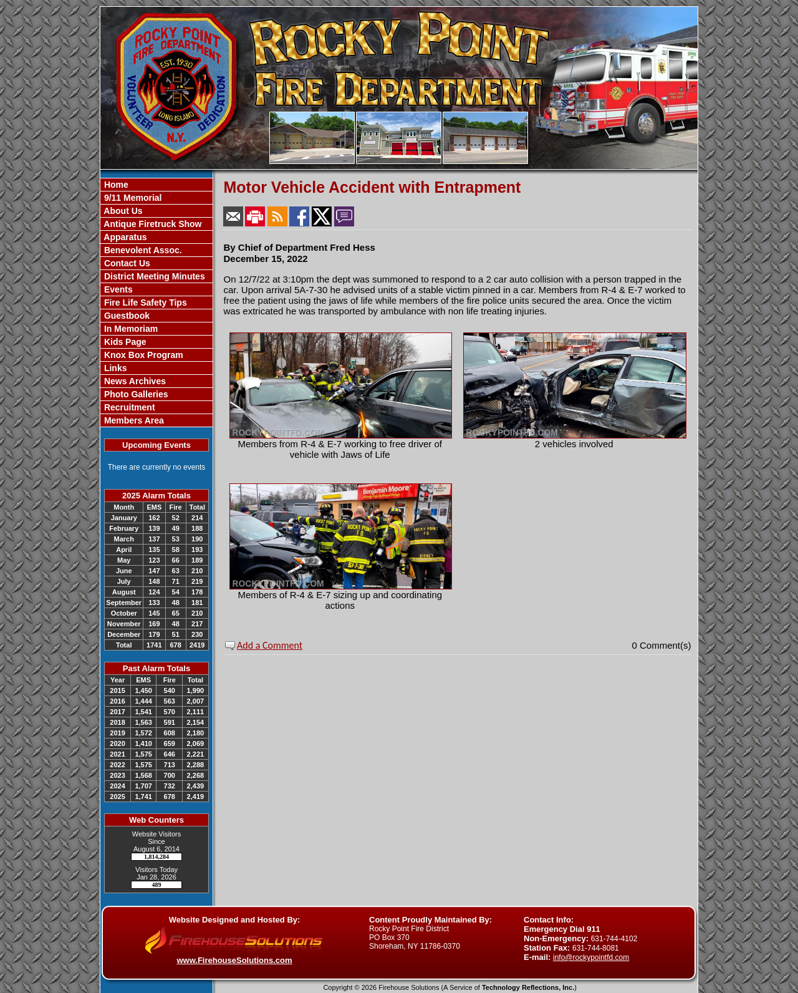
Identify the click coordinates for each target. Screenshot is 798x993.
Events (117, 289)
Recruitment (128, 407)
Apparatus (124, 237)
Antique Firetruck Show (152, 224)
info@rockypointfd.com (591, 957)
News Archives (134, 381)
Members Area (133, 420)
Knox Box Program (142, 355)
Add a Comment (269, 645)
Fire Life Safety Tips (144, 303)
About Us (122, 211)
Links (114, 368)
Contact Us (126, 263)
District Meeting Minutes (153, 276)
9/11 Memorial (132, 198)
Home (115, 185)
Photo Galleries (135, 394)
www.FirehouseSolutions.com (234, 960)
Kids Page (124, 342)
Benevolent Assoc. (142, 250)
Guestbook (126, 316)
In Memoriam (130, 329)
